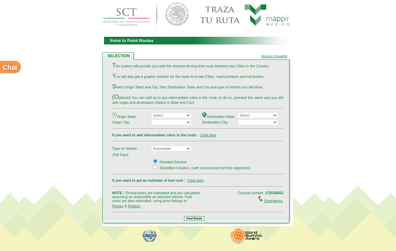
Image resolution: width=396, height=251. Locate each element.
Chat (10, 67)
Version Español (274, 56)
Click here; (195, 180)
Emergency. (273, 201)
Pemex (117, 206)
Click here (208, 135)
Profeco (134, 206)
